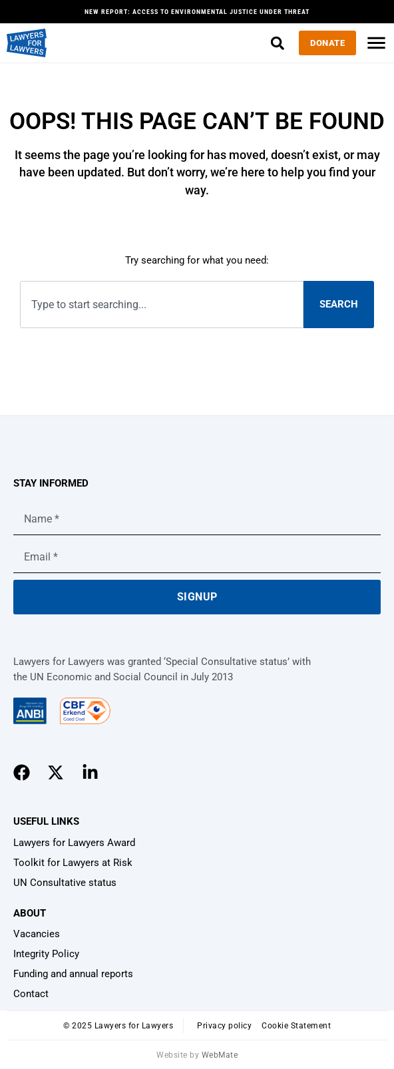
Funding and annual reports (73, 974)
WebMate (220, 1055)
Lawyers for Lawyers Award (74, 843)
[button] (277, 43)
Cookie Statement (296, 1025)
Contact (31, 994)
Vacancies (36, 934)
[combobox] (161, 304)
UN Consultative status (64, 883)
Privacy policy (224, 1025)
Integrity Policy (46, 954)
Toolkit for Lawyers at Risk (72, 863)
